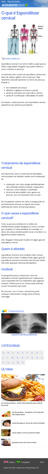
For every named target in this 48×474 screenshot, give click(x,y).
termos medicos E (12, 58)
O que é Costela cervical (24, 334)
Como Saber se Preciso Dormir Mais (26, 433)
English (11, 462)
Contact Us (20, 468)
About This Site (9, 468)
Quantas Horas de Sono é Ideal (24, 442)
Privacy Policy (30, 468)
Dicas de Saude (13, 1)
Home (3, 1)
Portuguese (25, 462)
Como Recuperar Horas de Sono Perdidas (28, 423)
